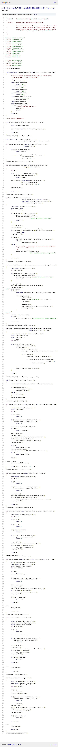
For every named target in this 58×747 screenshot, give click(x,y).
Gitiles (10, 744)
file (35, 14)
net (48, 8)
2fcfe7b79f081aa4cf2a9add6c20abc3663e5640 (28, 8)
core (52, 8)
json (55, 744)
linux (8, 8)
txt (51, 744)
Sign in (54, 2)
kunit (3, 8)
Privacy (14, 744)
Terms (19, 744)
